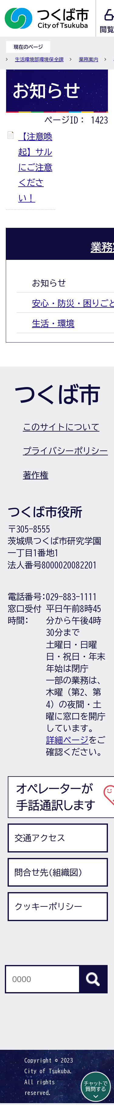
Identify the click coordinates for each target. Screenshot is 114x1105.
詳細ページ (67, 740)
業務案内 (88, 59)
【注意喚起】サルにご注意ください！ (35, 167)
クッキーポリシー (48, 906)
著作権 (35, 475)
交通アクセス (39, 838)
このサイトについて (61, 427)
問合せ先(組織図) (48, 872)
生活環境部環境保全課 (39, 59)
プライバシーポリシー (65, 451)
